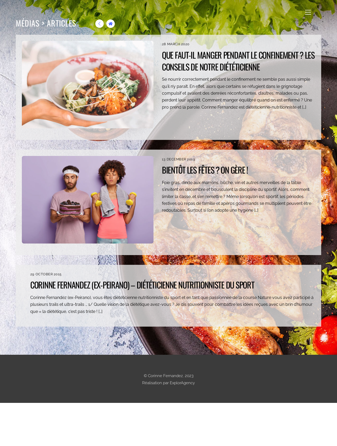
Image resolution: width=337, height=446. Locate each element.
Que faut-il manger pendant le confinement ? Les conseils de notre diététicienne (238, 61)
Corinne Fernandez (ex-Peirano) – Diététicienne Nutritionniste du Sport (235, 290)
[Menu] (308, 12)
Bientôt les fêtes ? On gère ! (205, 170)
